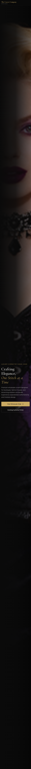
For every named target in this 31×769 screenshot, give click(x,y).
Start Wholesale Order (15, 404)
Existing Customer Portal (15, 410)
